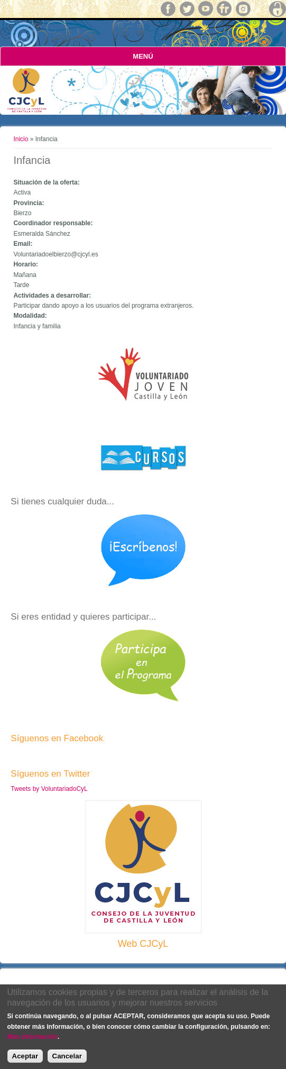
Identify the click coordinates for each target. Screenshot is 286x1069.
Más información (32, 1038)
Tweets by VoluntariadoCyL (49, 788)
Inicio (20, 139)
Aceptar (25, 1057)
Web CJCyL (143, 943)
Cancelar (67, 1057)
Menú (143, 56)
